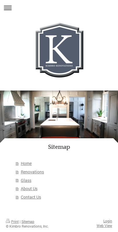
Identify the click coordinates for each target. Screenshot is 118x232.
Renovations (32, 172)
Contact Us (31, 197)
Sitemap (27, 221)
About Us (29, 188)
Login (107, 221)
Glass (26, 180)
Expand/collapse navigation (59, 7)
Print (12, 221)
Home (26, 163)
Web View (104, 226)
